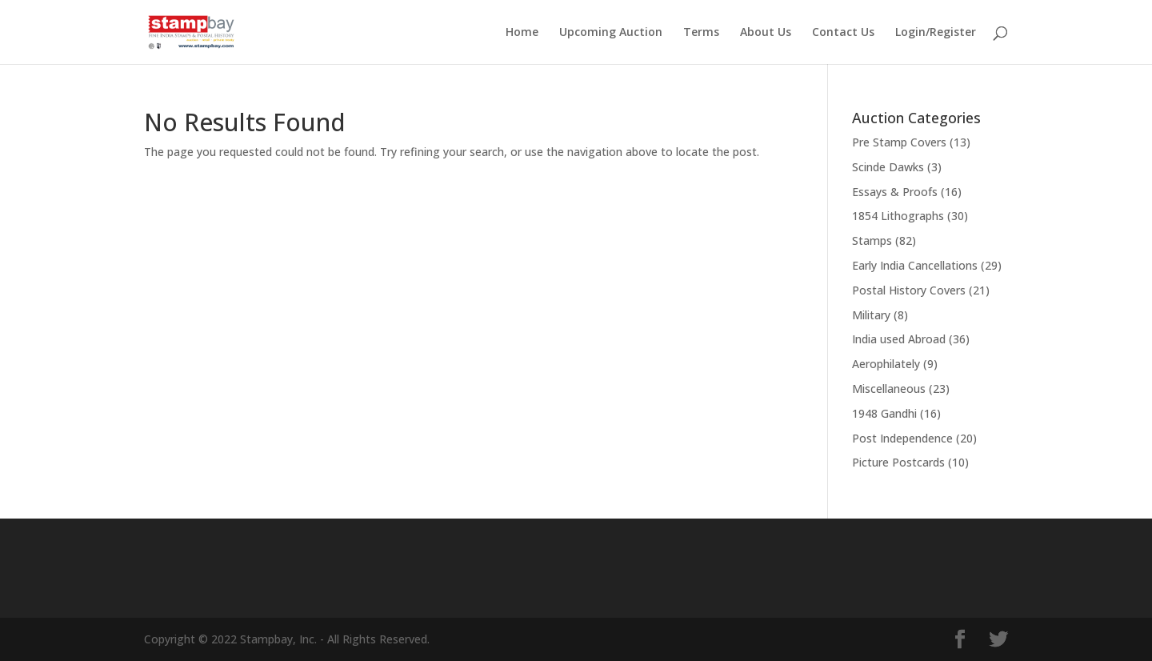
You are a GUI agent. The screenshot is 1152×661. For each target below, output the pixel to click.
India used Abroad (899, 339)
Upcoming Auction (610, 32)
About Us (765, 32)
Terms (701, 32)
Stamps (872, 240)
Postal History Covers (909, 290)
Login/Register (935, 32)
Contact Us (843, 32)
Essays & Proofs (895, 191)
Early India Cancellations (915, 265)
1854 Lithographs (898, 215)
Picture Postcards (898, 462)
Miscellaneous (889, 388)
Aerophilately (886, 363)
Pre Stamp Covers (899, 142)
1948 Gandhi (884, 413)
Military (871, 314)
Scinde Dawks (888, 166)
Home (522, 32)
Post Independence (902, 438)
